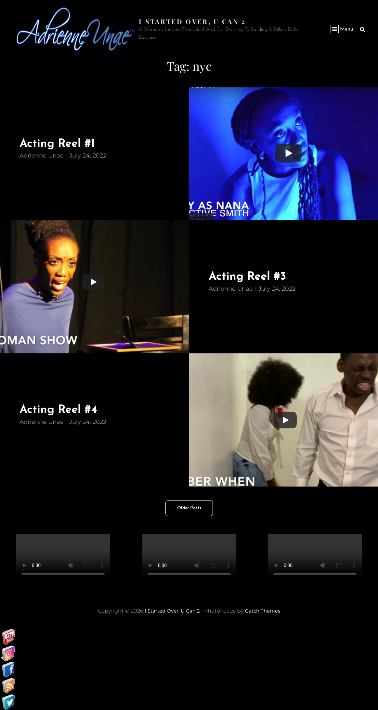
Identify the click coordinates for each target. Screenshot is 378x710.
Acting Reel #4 (61, 410)
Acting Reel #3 (250, 277)
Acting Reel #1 (60, 143)
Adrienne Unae (42, 155)
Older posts (189, 507)
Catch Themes (264, 610)
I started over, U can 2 (192, 21)
